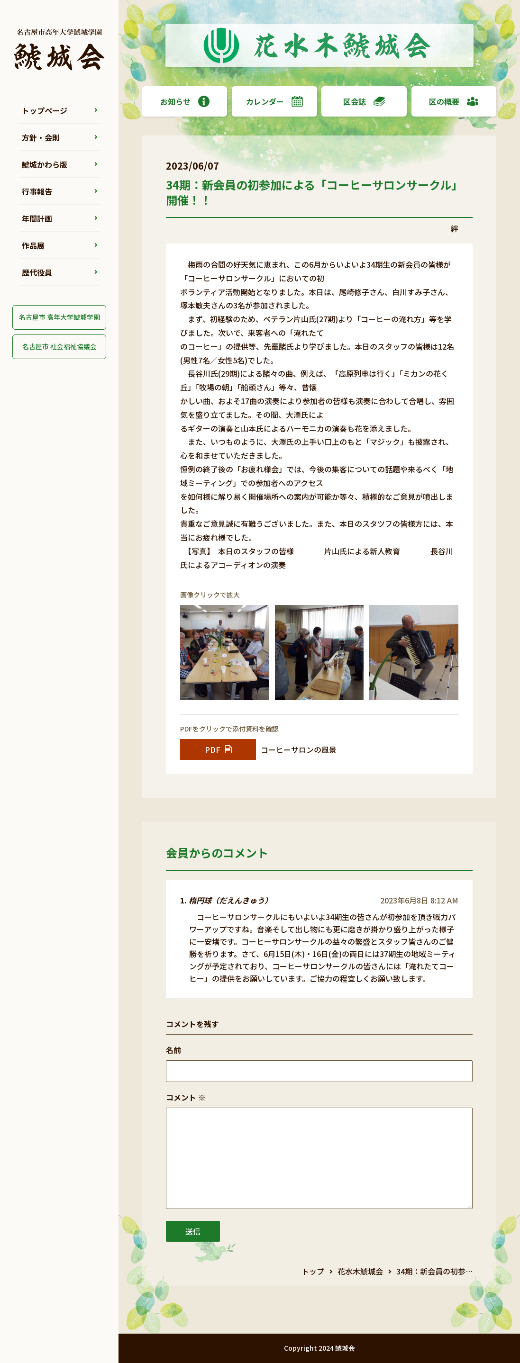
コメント (186, 1097)
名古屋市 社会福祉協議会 (59, 346)
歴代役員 (37, 272)
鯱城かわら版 (44, 164)
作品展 (33, 245)
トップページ (44, 110)
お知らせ (185, 101)
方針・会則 (41, 137)
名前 (173, 1050)
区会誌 (364, 101)
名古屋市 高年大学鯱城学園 (59, 317)
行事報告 (37, 191)
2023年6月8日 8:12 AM (419, 900)
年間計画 (37, 218)
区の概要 (453, 101)
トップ (312, 1271)
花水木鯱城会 (360, 1271)
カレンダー (274, 101)
